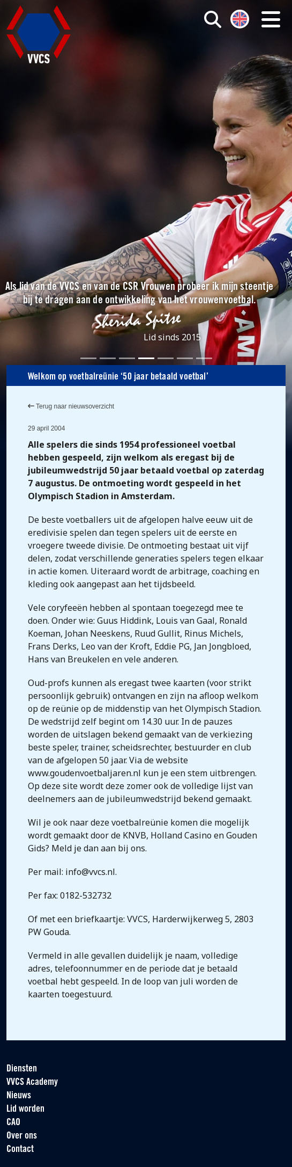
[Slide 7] (204, 358)
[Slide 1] (88, 358)
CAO (13, 1123)
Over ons (21, 1136)
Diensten (21, 1069)
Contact (20, 1149)
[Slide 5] (166, 358)
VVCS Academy (32, 1082)
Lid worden (25, 1109)
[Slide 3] (127, 358)
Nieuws (18, 1096)
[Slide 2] (108, 358)
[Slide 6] (185, 358)
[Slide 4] (146, 358)
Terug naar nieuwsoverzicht (71, 406)
